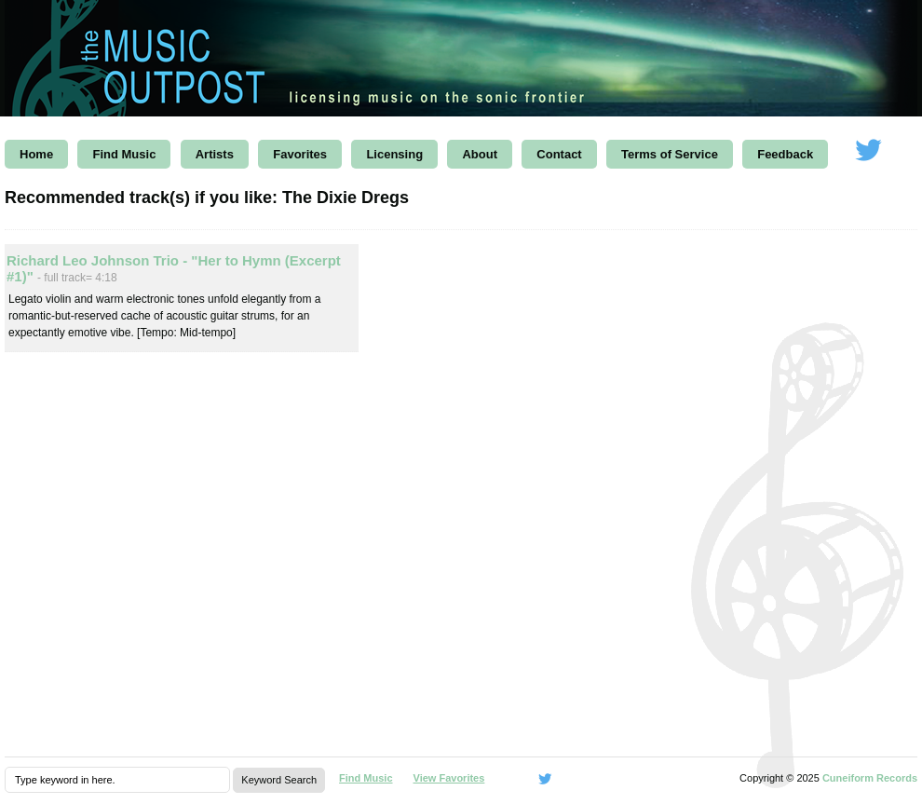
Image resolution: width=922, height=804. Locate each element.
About (479, 154)
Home (36, 154)
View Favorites (449, 778)
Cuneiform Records (869, 778)
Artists (215, 154)
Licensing (394, 154)
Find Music (124, 154)
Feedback (785, 154)
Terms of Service (669, 154)
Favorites (300, 154)
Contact (558, 154)
